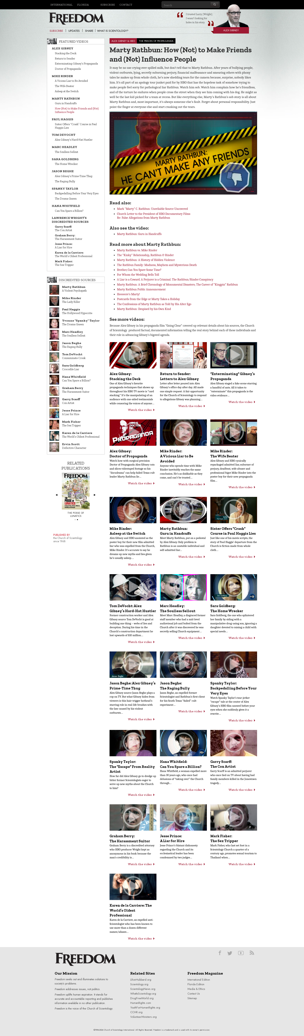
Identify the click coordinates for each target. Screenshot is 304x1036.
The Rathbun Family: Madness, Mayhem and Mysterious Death (157, 265)
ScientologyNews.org (142, 989)
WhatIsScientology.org (143, 994)
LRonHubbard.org (140, 980)
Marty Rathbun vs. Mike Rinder (137, 250)
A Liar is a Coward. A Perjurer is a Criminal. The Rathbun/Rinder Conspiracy (165, 279)
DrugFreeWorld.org (142, 998)
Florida (83, 4)
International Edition (198, 980)
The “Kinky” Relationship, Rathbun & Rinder (145, 255)
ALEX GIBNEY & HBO (123, 41)
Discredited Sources (77, 280)
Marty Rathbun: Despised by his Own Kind (144, 309)
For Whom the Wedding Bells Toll (138, 274)
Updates (74, 31)
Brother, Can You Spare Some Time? (139, 270)
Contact (125, 4)
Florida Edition (195, 984)
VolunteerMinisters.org (143, 1017)
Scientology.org (139, 984)
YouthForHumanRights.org (145, 1007)
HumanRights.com (140, 1003)
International (61, 4)
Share (89, 31)
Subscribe (107, 4)
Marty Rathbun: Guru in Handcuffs (139, 234)
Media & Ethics (196, 989)
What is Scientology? (112, 31)
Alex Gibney (226, 31)
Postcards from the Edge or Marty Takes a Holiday (148, 299)
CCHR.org (136, 1012)
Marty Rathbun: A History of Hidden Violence (146, 260)
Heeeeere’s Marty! (128, 294)
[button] (184, 150)
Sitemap (192, 998)
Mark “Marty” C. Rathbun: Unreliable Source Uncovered (152, 209)
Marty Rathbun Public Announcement (141, 289)
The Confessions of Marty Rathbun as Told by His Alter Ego (154, 304)
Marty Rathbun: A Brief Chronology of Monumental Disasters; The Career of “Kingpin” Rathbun (177, 284)
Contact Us (193, 994)
